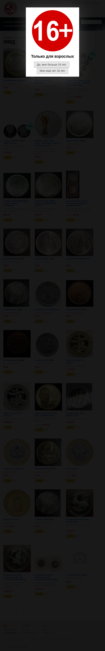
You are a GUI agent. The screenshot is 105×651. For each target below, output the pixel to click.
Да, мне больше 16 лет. (52, 64)
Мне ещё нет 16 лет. (52, 70)
